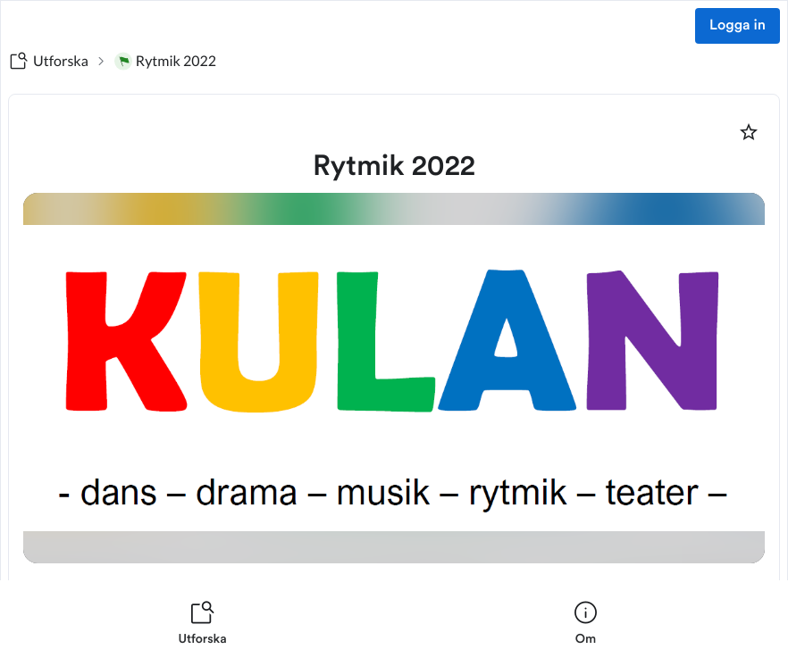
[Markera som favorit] (749, 132)
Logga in (737, 26)
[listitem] (202, 623)
